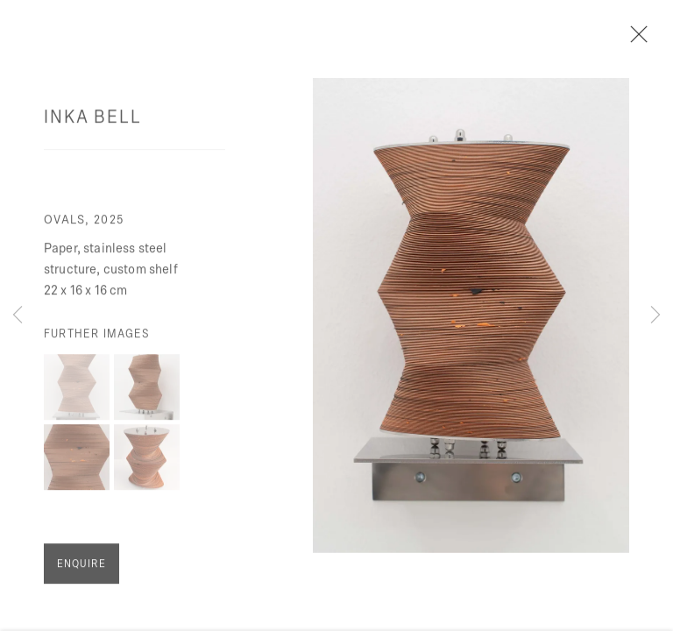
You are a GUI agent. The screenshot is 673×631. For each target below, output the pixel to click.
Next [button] (655, 315)
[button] (77, 393)
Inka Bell (93, 122)
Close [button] (651, 39)
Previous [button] (17, 315)
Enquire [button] (81, 569)
